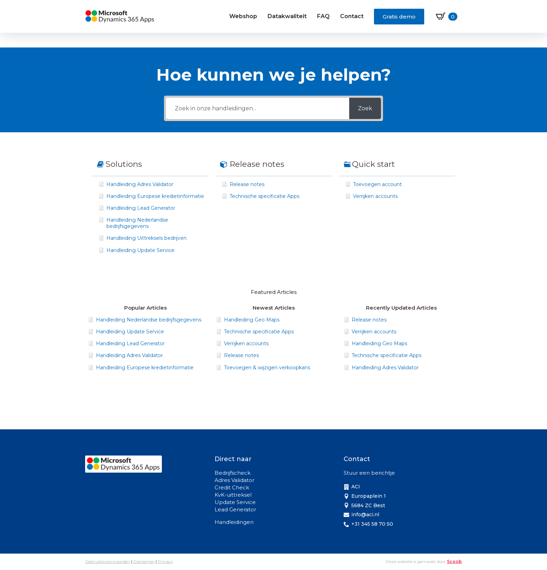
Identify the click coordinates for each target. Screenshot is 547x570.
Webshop (243, 16)
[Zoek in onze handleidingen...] (257, 108)
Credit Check (232, 487)
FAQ (323, 16)
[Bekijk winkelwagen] (446, 16)
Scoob (454, 561)
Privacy (165, 561)
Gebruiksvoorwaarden (107, 561)
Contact (352, 16)
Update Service (235, 502)
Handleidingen (234, 522)
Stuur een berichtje (369, 472)
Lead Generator (235, 509)
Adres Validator (234, 480)
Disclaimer (144, 561)
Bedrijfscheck (232, 472)
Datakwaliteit (287, 16)
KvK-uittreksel (233, 494)
